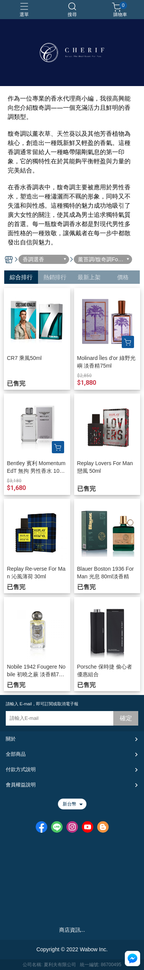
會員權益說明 (21, 785)
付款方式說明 (21, 769)
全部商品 (16, 754)
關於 (11, 739)
